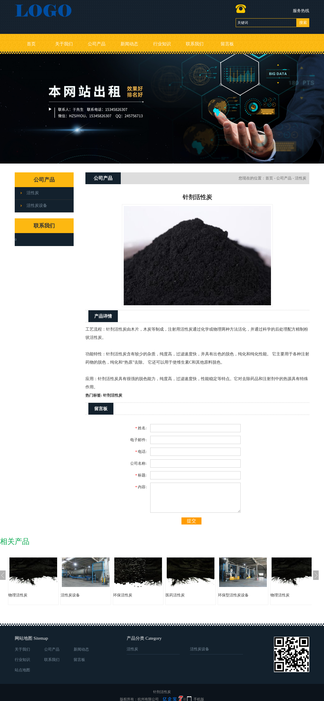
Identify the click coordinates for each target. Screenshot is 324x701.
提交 (191, 520)
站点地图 (22, 670)
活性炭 (33, 193)
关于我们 (64, 44)
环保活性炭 (122, 595)
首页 (31, 44)
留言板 (227, 44)
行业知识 (162, 44)
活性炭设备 (37, 205)
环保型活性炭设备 (233, 595)
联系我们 (195, 44)
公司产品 (96, 44)
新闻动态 (129, 44)
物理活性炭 (17, 595)
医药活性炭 (175, 595)
